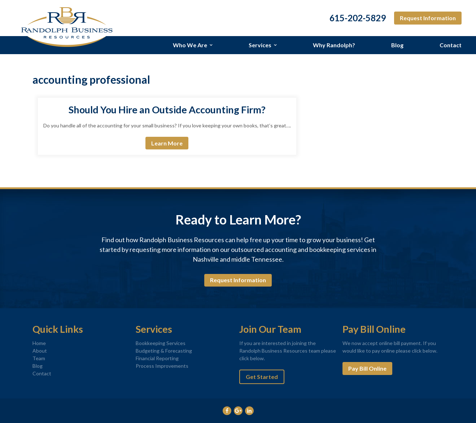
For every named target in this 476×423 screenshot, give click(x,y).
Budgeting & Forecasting (164, 351)
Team (38, 358)
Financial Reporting (157, 358)
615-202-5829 (357, 18)
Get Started (262, 376)
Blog (397, 45)
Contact (451, 45)
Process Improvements (162, 366)
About (39, 351)
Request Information (428, 17)
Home (39, 343)
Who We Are (190, 45)
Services (260, 45)
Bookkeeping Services (160, 343)
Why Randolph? (334, 45)
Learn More (167, 143)
